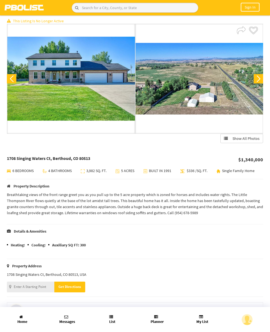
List (112, 319)
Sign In (250, 7)
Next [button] (258, 78)
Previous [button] (11, 78)
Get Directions (69, 286)
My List (202, 319)
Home (22, 319)
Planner (157, 319)
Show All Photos (242, 138)
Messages (67, 319)
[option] (71, 79)
